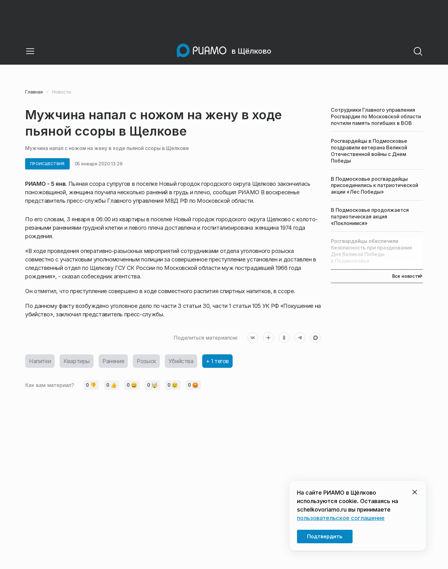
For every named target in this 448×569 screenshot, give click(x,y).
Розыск (146, 361)
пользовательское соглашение (341, 518)
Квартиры (76, 361)
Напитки (40, 361)
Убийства (181, 361)
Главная (34, 92)
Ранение (113, 361)
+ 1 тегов (217, 361)
